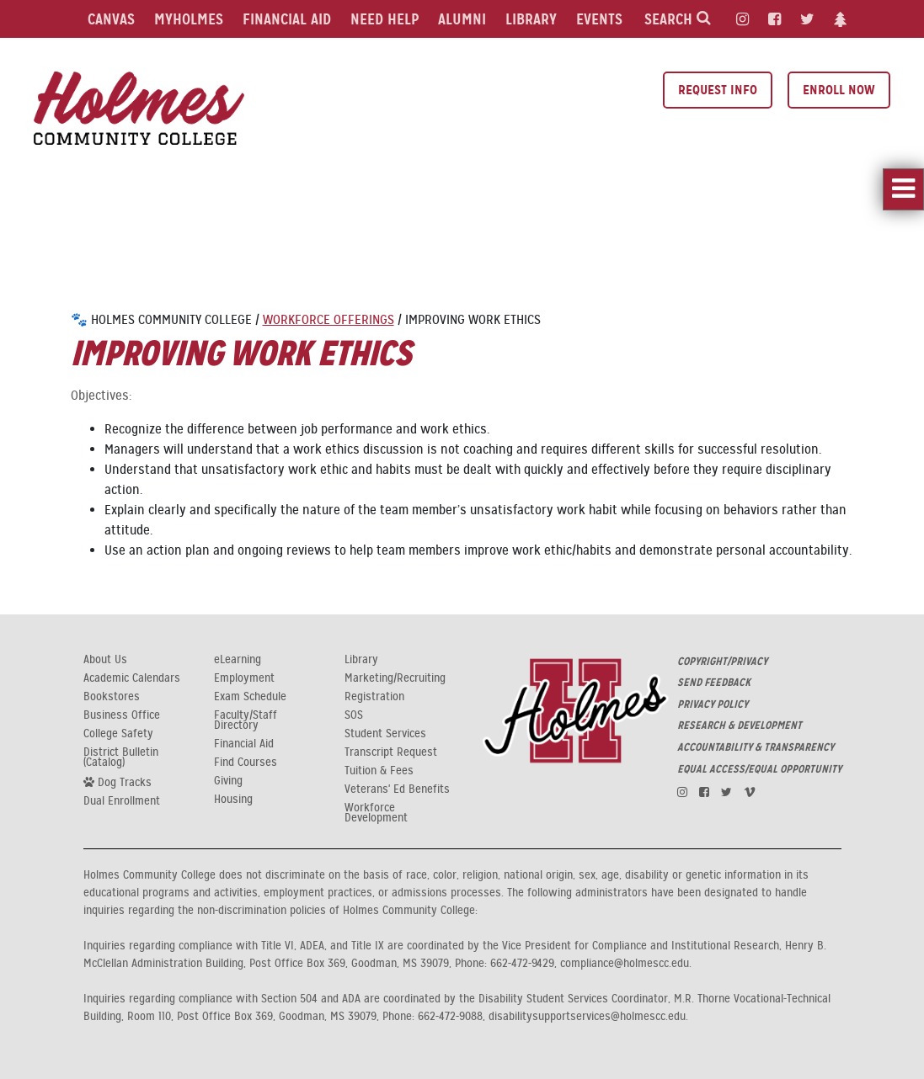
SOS (353, 715)
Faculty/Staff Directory (245, 720)
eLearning (237, 660)
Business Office (121, 715)
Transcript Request (390, 752)
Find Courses (245, 762)
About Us (105, 660)
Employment (244, 678)
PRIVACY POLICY (712, 704)
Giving (228, 781)
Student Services (385, 734)
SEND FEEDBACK (713, 682)
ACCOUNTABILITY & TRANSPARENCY (755, 747)
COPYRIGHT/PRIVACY (722, 661)
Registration (374, 697)
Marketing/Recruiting (395, 678)
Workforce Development (376, 813)
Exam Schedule (250, 697)
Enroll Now (839, 89)
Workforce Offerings (328, 319)
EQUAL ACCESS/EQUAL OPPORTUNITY (759, 769)
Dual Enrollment (121, 801)
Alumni (462, 19)
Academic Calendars (131, 678)
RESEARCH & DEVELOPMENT (739, 725)
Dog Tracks (117, 782)
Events (599, 19)
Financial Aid (287, 19)
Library (531, 19)
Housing (233, 800)
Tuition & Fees (379, 771)
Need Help (384, 19)
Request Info (717, 89)
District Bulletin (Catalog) (120, 757)
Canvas (111, 19)
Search (677, 19)
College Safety (118, 734)
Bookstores (111, 697)
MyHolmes (188, 19)
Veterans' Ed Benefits (397, 789)
